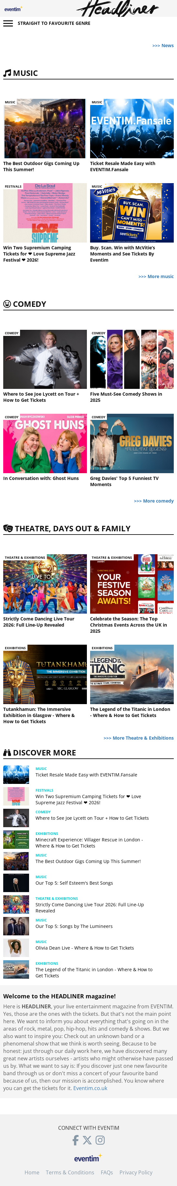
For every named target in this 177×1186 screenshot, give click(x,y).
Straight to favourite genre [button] (54, 23)
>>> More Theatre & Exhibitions (139, 738)
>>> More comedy (154, 501)
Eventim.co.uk (90, 1088)
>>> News (163, 45)
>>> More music (156, 276)
